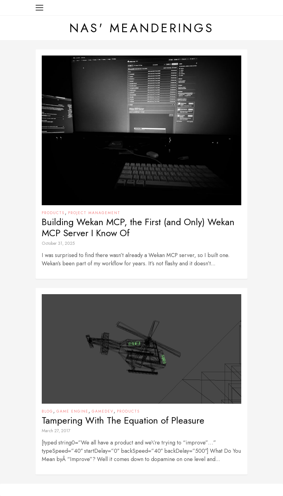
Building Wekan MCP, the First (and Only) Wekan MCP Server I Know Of (138, 228)
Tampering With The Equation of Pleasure (123, 420)
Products (53, 213)
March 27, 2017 (56, 431)
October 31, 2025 (58, 243)
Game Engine (72, 411)
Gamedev (103, 411)
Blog (47, 411)
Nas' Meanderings (141, 28)
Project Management (94, 213)
